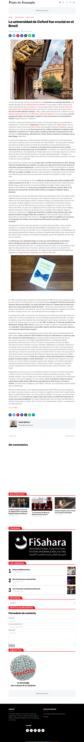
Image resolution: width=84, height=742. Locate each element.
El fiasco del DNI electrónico (21, 569)
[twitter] (59, 2)
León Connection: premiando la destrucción (26, 589)
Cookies (45, 717)
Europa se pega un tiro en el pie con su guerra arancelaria (65, 512)
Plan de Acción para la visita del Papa (24, 579)
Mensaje (12, 630)
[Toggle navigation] (73, 2)
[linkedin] (43, 730)
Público (15, 407)
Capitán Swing (61, 125)
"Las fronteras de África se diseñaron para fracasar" (40, 513)
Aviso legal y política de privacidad (54, 714)
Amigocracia (34, 125)
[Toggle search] (70, 2)
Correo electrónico (16, 624)
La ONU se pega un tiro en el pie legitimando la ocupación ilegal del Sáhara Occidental (18, 511)
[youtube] (39, 730)
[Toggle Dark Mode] (67, 2)
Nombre (12, 618)
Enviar (11, 646)
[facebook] (63, 2)
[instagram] (35, 730)
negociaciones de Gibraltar (36, 104)
